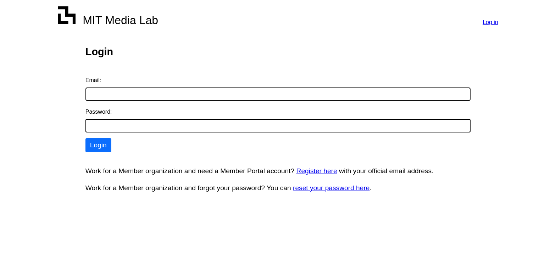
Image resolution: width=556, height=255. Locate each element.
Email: (93, 80)
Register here (316, 171)
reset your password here (331, 188)
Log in (490, 22)
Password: (98, 112)
